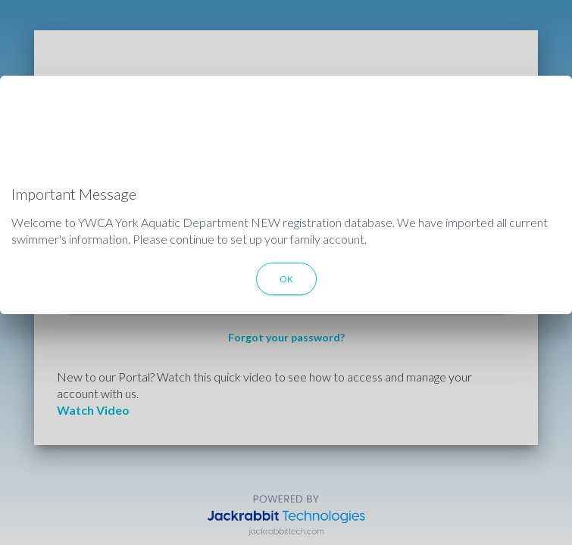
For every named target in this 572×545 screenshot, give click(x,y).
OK (286, 279)
